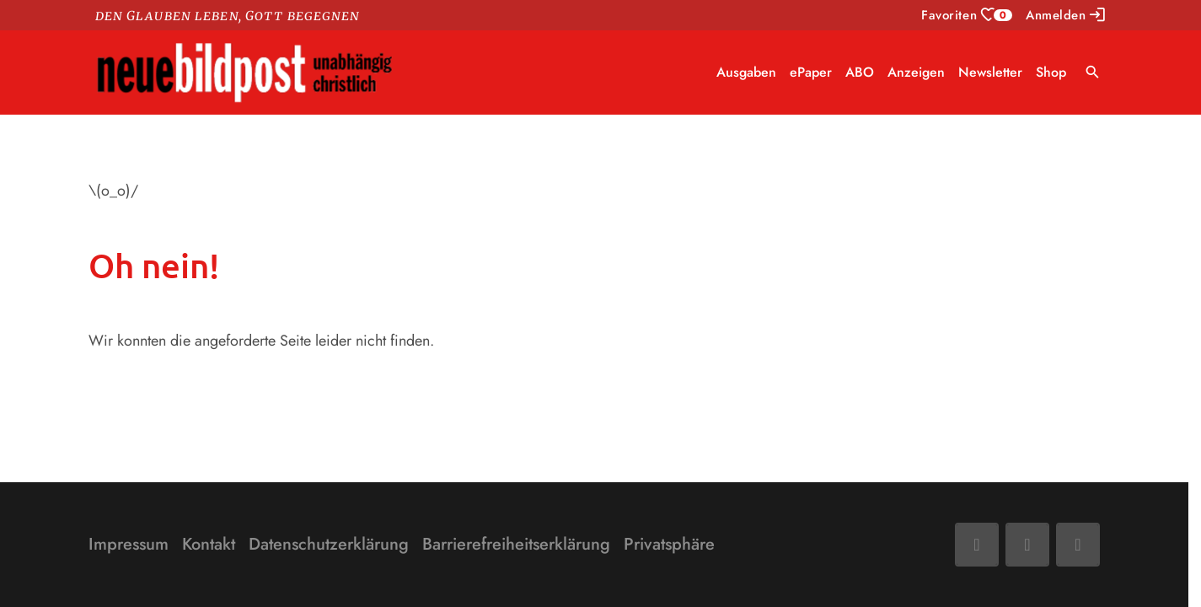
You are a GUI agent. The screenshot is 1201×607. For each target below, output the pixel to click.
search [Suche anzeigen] (1093, 72)
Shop (1051, 72)
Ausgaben (746, 72)
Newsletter (990, 72)
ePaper (811, 72)
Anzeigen (916, 72)
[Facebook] (977, 545)
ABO (859, 72)
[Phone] (1078, 545)
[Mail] (1027, 545)
